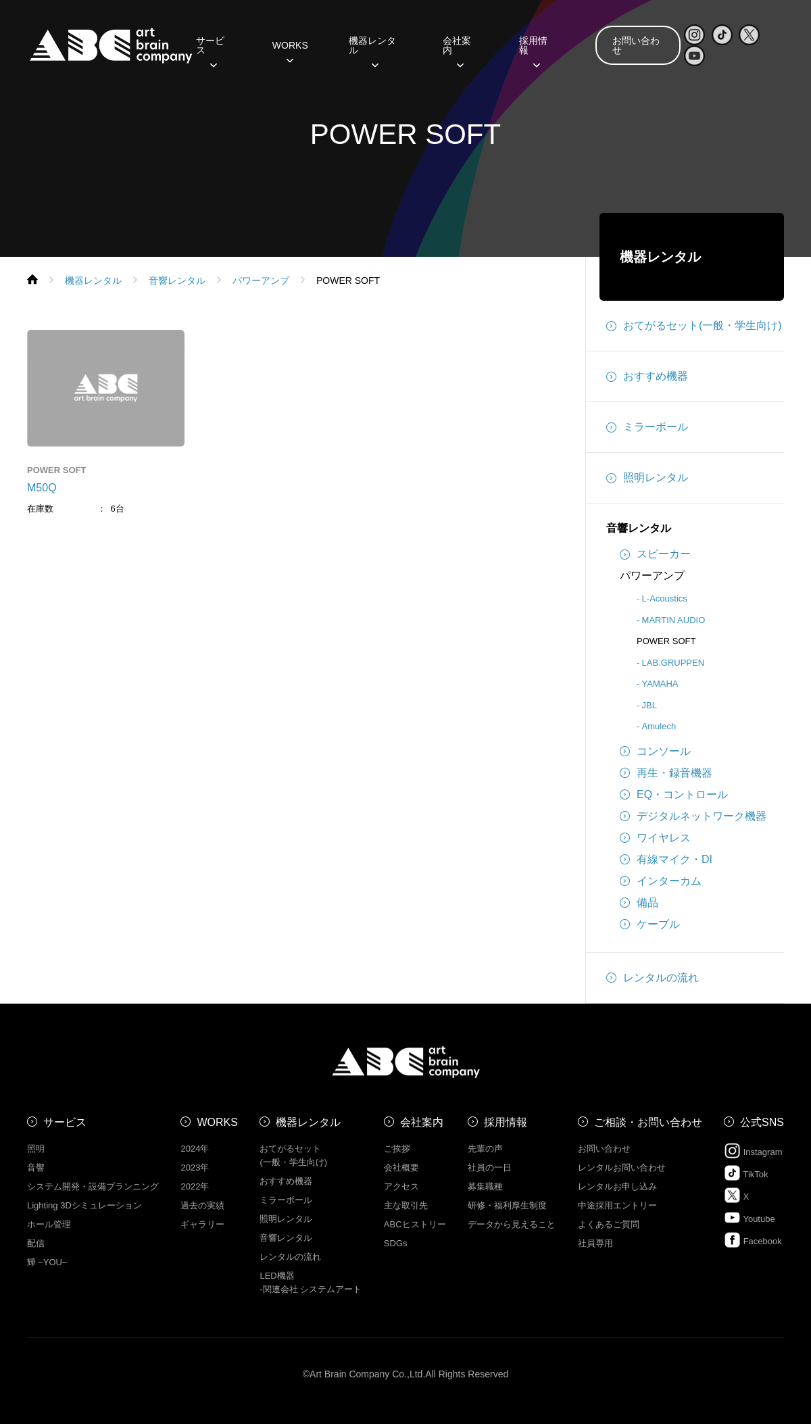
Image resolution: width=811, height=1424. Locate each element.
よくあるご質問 (608, 1224)
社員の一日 (490, 1167)
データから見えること (512, 1224)
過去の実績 (202, 1205)
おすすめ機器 (647, 376)
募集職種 (485, 1186)
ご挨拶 (397, 1149)
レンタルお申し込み (617, 1186)
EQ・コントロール (674, 795)
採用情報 (533, 50)
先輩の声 (485, 1149)
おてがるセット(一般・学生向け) (694, 326)
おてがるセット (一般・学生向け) (293, 1155)
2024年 (194, 1149)
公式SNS (762, 1122)
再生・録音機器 (666, 773)
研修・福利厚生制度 (507, 1205)
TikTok (746, 1172)
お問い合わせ (636, 45)
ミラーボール (647, 427)
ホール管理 (49, 1224)
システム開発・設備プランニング (93, 1186)
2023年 (194, 1167)
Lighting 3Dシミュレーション (84, 1205)
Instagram (753, 1150)
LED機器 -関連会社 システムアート (311, 1282)
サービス (210, 50)
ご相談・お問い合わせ (648, 1122)
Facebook (753, 1239)
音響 (36, 1167)
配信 (36, 1243)
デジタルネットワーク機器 (693, 816)
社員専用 (595, 1243)
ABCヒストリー (415, 1224)
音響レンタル (638, 528)
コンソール (655, 751)
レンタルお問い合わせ (622, 1167)
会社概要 (401, 1167)
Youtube (749, 1217)
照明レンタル (647, 478)
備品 (639, 903)
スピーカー (655, 554)
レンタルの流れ (652, 978)
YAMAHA (660, 684)
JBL (649, 705)
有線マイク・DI (666, 860)
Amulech (659, 726)
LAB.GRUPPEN (673, 663)
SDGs (396, 1243)
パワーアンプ (652, 575)
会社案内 (457, 50)
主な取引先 (406, 1205)
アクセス (401, 1186)
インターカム (661, 881)
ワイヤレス (655, 838)
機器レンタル (372, 50)
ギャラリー (202, 1224)
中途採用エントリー (617, 1205)
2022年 (194, 1186)
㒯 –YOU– (47, 1262)
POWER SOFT (666, 641)
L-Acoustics (664, 598)
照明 (36, 1149)
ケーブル (650, 924)
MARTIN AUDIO (674, 620)
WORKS (290, 50)
